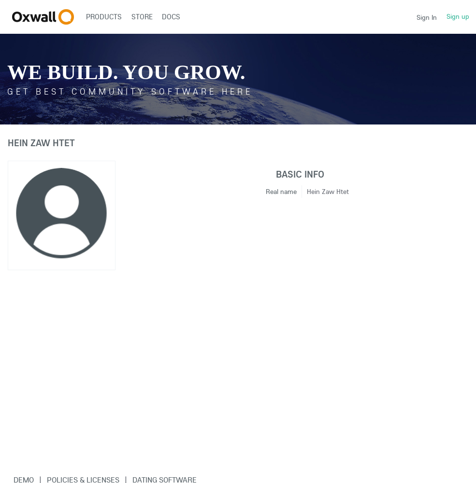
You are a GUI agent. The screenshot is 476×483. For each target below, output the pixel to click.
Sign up (458, 16)
